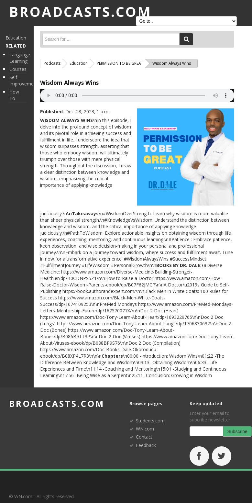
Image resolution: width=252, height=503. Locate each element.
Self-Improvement (23, 80)
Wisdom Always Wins (69, 82)
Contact (144, 437)
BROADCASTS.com (80, 11)
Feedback (146, 445)
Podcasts (52, 63)
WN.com (145, 429)
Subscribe (237, 431)
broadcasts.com (56, 403)
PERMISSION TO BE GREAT (120, 63)
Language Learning (19, 57)
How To (14, 95)
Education (15, 38)
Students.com (150, 421)
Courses (18, 69)
